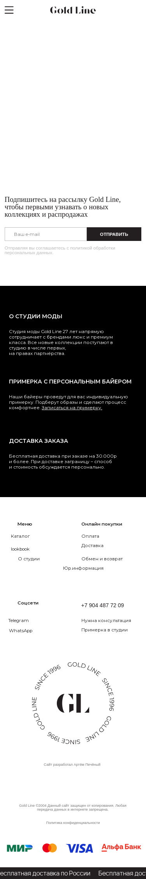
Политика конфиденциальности (73, 823)
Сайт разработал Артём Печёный (72, 765)
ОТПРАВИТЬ (114, 234)
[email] (46, 234)
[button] (113, 620)
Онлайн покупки (101, 524)
